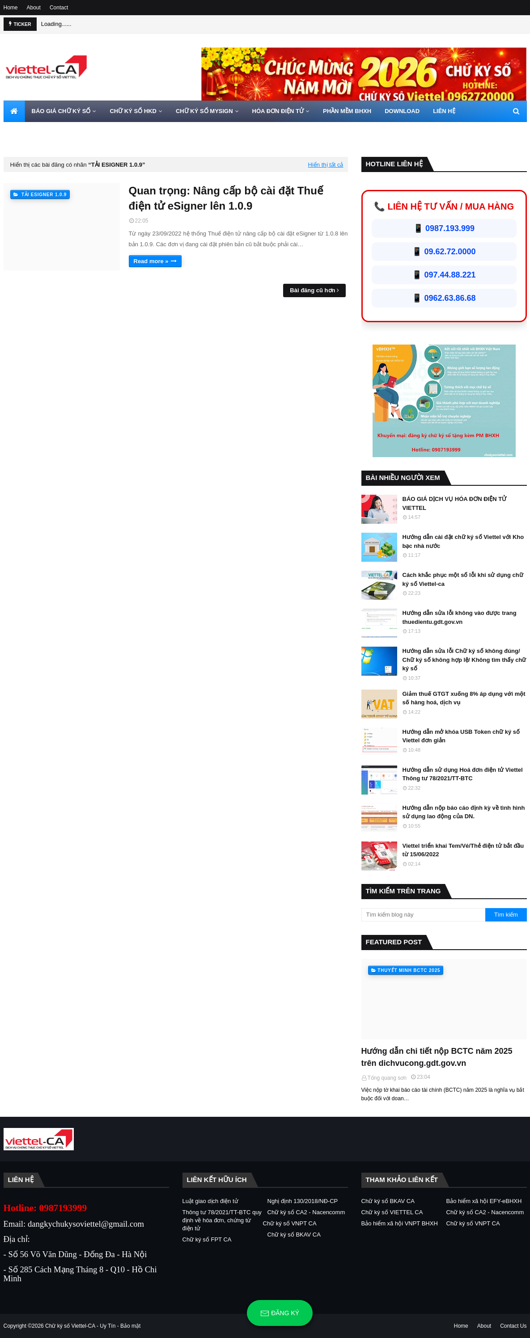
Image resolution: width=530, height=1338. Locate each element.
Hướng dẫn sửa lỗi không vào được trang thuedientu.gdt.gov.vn (460, 617)
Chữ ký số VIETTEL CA (392, 1212)
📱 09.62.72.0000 (443, 251)
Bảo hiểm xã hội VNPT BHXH (399, 1223)
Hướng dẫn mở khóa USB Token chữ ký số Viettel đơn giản (461, 736)
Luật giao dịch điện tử (210, 1201)
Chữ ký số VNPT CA (290, 1223)
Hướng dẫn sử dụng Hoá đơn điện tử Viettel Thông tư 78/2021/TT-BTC (463, 774)
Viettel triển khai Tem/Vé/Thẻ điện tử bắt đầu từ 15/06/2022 (463, 850)
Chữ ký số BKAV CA (294, 1234)
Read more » (151, 261)
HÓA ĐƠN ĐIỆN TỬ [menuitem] (278, 111)
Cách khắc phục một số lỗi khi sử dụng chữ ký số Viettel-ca (463, 579)
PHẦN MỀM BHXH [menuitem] (347, 111)
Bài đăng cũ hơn (312, 290)
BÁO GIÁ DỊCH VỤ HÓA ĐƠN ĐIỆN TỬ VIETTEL (455, 503)
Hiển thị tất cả (325, 164)
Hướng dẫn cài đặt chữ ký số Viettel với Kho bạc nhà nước (463, 541)
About (34, 7)
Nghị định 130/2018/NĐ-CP (302, 1201)
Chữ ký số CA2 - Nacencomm (306, 1212)
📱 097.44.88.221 (443, 274)
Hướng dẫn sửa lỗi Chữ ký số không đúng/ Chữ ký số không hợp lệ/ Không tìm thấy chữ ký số (464, 660)
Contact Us (513, 1326)
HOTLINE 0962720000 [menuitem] (40, 132)
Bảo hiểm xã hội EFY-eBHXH (484, 1201)
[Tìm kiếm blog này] (423, 914)
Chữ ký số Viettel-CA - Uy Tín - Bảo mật (92, 1326)
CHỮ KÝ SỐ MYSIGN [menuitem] (204, 111)
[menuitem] (14, 111)
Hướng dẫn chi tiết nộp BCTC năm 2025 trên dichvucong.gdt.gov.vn (437, 1057)
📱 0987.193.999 (444, 228)
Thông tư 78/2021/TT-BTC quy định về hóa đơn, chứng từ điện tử (222, 1220)
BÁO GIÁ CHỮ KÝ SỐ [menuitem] (61, 111)
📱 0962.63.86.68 (443, 298)
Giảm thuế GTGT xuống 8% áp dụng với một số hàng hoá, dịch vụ (464, 698)
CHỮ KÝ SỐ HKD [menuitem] (133, 111)
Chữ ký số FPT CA (207, 1239)
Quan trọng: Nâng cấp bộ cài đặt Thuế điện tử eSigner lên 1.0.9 (226, 198)
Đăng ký (279, 1313)
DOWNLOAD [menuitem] (402, 111)
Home (11, 7)
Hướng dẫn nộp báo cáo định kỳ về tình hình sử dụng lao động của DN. (464, 812)
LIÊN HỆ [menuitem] (444, 111)
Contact (59, 7)
